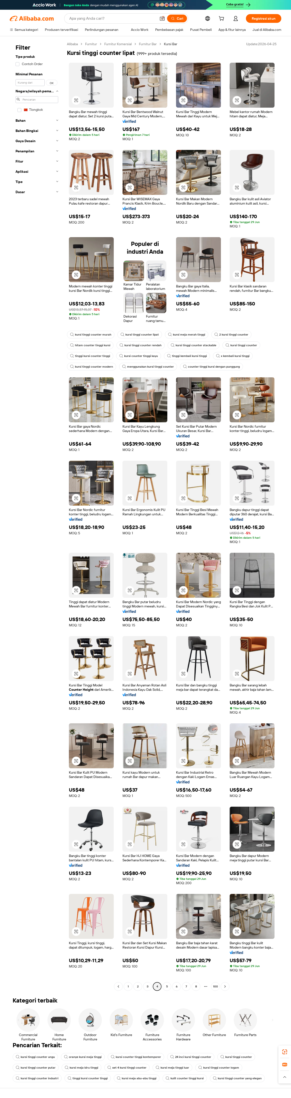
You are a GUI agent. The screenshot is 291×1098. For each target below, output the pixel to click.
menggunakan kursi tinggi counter (148, 367)
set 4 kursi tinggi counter (126, 1068)
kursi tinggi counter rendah (141, 345)
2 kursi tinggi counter (231, 335)
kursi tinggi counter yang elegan (237, 1078)
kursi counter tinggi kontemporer (136, 1057)
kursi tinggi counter (241, 345)
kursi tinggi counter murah (90, 335)
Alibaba (72, 44)
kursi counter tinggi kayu (138, 356)
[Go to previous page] (118, 986)
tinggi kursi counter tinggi (90, 356)
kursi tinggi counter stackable (193, 345)
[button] (162, 18)
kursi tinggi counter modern (91, 367)
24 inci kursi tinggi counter (190, 1057)
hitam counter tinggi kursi (90, 345)
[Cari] (177, 18)
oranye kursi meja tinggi (83, 1057)
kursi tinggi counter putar (36, 1068)
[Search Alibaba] (112, 18)
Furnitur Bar (148, 44)
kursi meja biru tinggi (81, 1068)
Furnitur (91, 44)
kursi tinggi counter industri (37, 1078)
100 (215, 986)
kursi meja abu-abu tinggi (136, 1078)
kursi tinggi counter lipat (140, 335)
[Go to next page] (225, 986)
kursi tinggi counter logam (218, 1068)
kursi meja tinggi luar (172, 1068)
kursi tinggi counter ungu (35, 1057)
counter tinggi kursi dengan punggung (211, 367)
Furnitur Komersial (118, 44)
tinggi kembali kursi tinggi (187, 356)
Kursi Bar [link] (170, 44)
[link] (284, 1052)
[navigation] (37, 516)
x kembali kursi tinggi (233, 356)
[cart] (222, 19)
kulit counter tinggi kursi (185, 1078)
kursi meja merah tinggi (186, 335)
